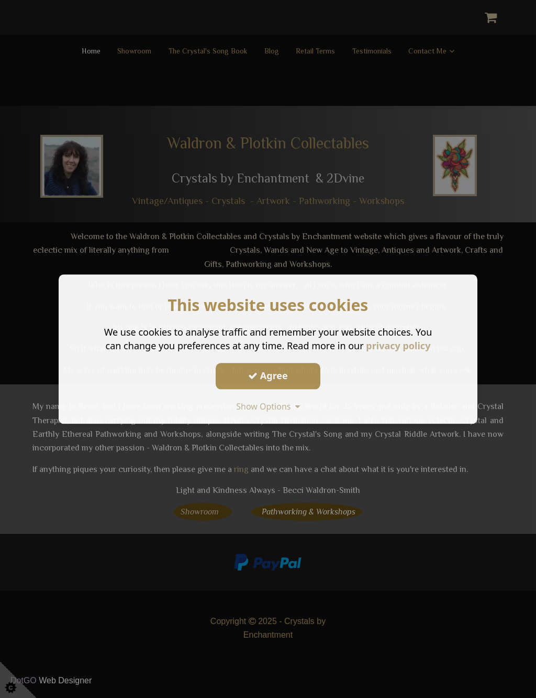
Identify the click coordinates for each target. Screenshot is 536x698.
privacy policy (398, 345)
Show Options (268, 406)
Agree (268, 375)
